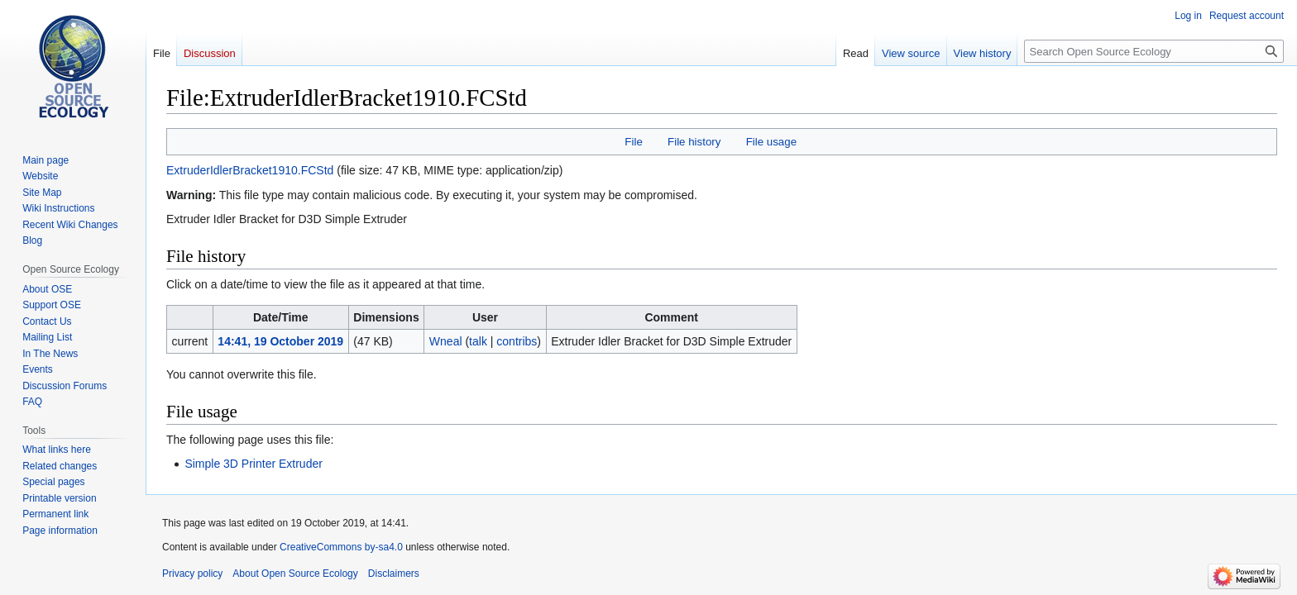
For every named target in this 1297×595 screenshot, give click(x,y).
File (633, 142)
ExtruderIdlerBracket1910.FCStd (249, 170)
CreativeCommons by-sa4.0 (341, 547)
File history (694, 142)
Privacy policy (192, 573)
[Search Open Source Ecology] (1154, 51)
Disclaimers (393, 573)
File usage (771, 142)
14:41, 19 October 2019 (280, 341)
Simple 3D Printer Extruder (253, 463)
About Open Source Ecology (294, 573)
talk (478, 341)
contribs (516, 341)
